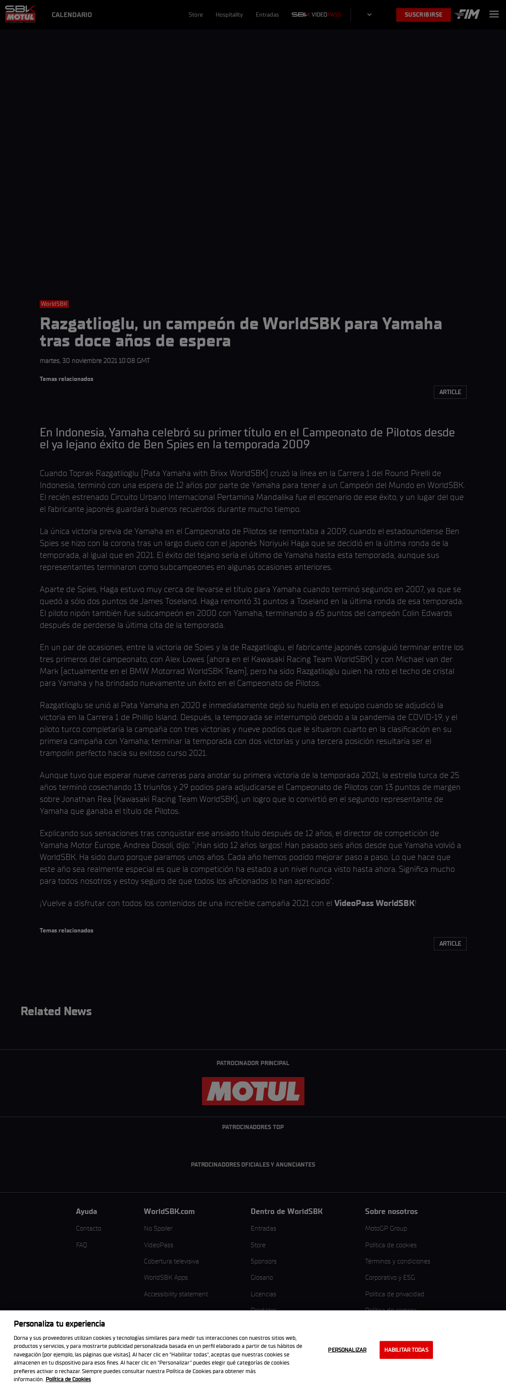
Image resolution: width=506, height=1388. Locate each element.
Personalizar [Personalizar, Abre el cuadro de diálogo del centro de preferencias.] (347, 1350)
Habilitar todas (406, 1350)
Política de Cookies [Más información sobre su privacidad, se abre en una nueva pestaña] (68, 1379)
